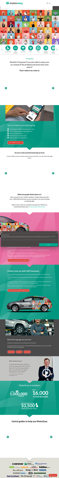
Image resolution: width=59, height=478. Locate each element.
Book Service (11, 351)
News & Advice (49, 8)
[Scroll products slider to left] (2, 49)
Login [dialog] (26, 36)
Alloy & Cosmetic (30, 8)
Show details (54, 241)
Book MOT (19, 351)
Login (49, 3)
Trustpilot (29, 59)
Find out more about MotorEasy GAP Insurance (18, 290)
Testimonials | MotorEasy (37, 207)
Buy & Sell (37, 8)
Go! (29, 32)
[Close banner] (57, 232)
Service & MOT (18, 8)
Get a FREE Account (16, 142)
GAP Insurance (11, 8)
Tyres (24, 8)
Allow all (48, 244)
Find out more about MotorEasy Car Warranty (18, 260)
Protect (42, 8)
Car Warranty (4, 8)
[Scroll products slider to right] (57, 49)
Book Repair (27, 351)
